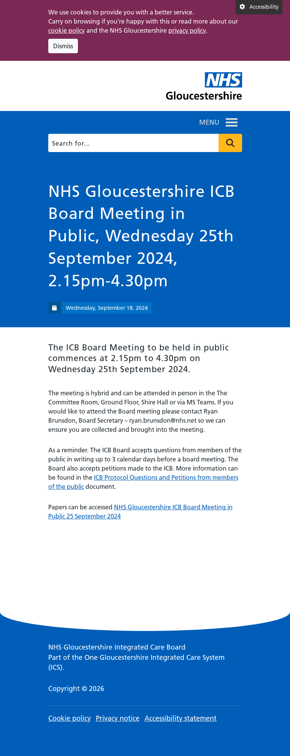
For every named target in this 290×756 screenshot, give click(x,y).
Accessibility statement (180, 718)
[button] (209, 122)
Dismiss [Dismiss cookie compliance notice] (63, 46)
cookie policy (66, 30)
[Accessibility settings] (259, 7)
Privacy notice (117, 718)
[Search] (144, 143)
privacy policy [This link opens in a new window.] (187, 30)
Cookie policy (69, 718)
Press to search (230, 143)
